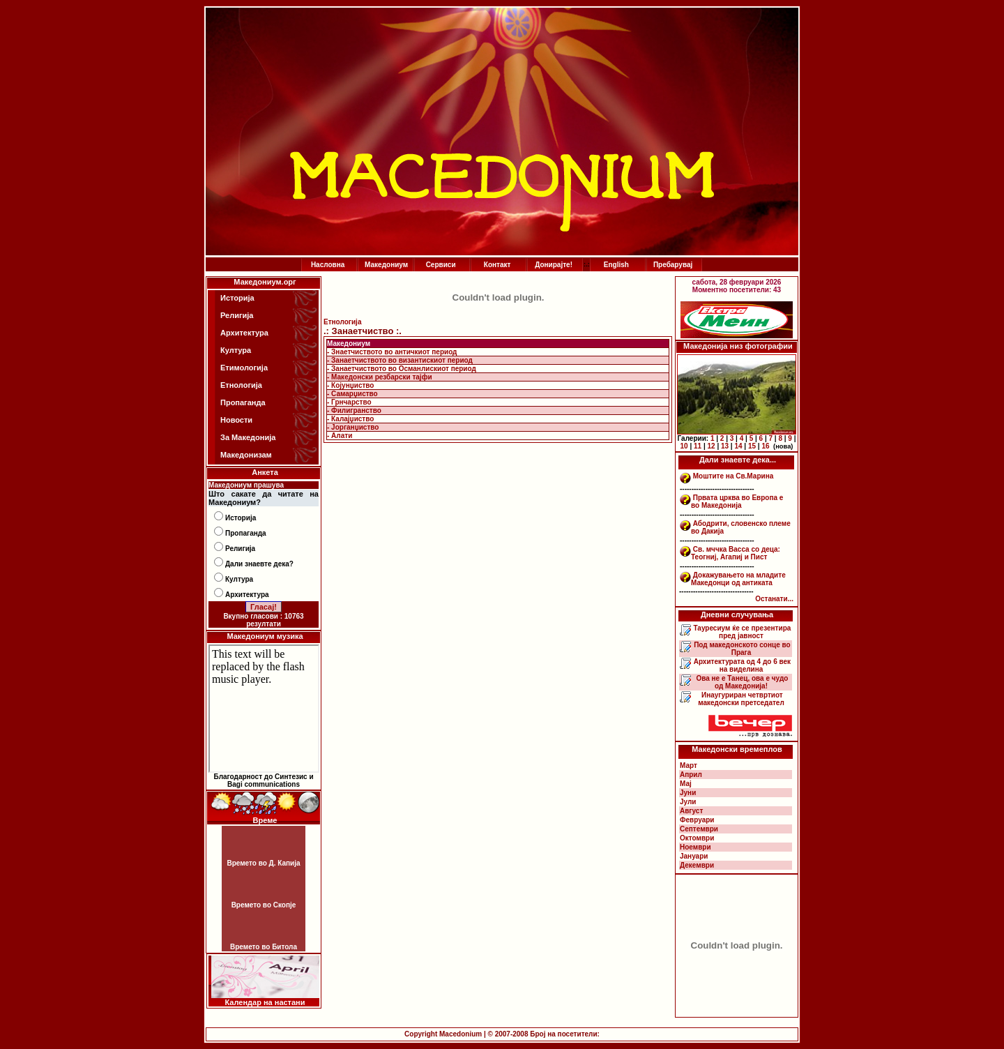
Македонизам (246, 455)
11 (697, 446)
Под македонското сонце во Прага (741, 648)
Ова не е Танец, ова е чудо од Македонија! (741, 682)
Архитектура (244, 333)
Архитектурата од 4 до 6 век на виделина (741, 665)
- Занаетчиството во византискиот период (400, 360)
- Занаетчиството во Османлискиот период (401, 368)
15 (752, 446)
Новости (236, 420)
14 (738, 446)
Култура (235, 350)
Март (688, 765)
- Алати (339, 435)
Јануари (694, 856)
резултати (263, 624)
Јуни (688, 793)
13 (725, 446)
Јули (688, 802)
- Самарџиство (352, 394)
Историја (237, 298)
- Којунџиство (350, 385)
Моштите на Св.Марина (733, 476)
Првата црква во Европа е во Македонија (737, 501)
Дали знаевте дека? (259, 564)
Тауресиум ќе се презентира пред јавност (741, 632)
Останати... (774, 599)
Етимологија (244, 367)
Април (691, 774)
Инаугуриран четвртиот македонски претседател (741, 699)
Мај (686, 783)
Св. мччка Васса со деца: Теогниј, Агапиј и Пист (735, 553)
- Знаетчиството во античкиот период (392, 352)
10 (684, 446)
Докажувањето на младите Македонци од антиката (738, 579)
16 (765, 446)
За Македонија (247, 437)
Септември (699, 829)
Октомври (697, 838)
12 (711, 446)
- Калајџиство (350, 419)
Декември (697, 865)
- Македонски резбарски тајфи (379, 377)
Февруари (697, 820)
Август (691, 811)
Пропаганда (243, 402)
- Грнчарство (349, 402)
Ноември (695, 847)
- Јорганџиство (353, 427)
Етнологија (241, 385)
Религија (236, 315)
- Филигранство (354, 410)
